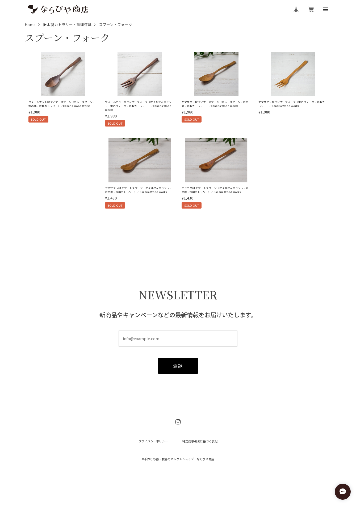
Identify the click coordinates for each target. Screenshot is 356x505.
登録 (178, 367)
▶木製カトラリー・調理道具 (67, 24)
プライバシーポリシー (153, 441)
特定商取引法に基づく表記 (199, 441)
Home (30, 24)
